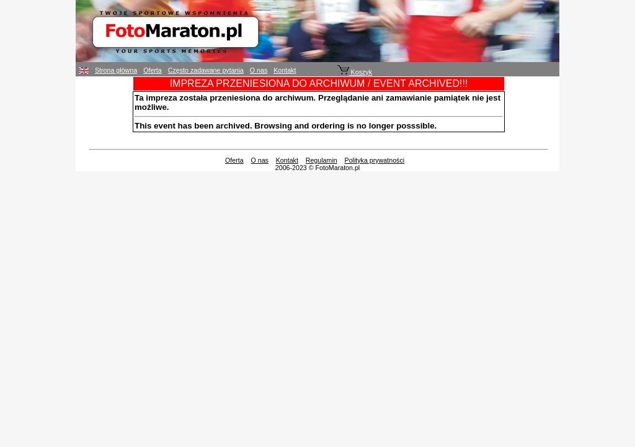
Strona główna (116, 70)
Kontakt (284, 70)
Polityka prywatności (375, 160)
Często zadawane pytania (206, 70)
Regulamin (321, 160)
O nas (258, 70)
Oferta (152, 70)
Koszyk (354, 72)
